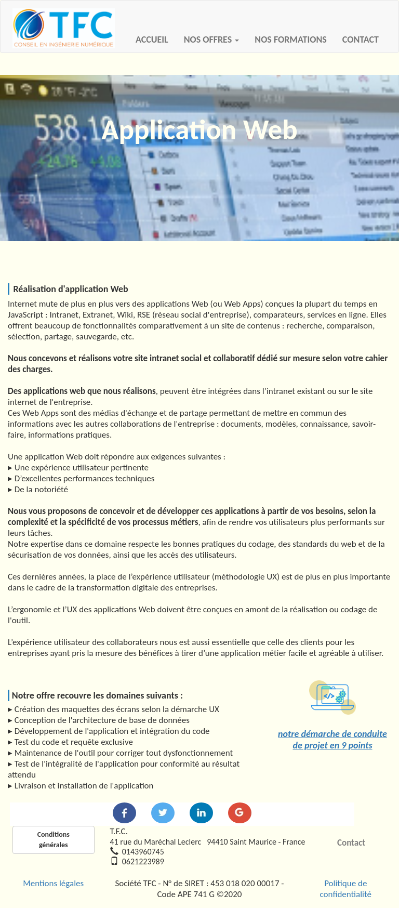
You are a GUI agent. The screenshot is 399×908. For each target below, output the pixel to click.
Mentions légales (53, 883)
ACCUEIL (156, 39)
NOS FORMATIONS (291, 39)
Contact (351, 842)
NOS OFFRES (212, 39)
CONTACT (360, 39)
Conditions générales (53, 839)
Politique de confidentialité (345, 889)
